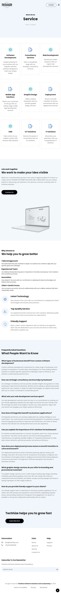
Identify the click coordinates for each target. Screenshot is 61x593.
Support (50, 542)
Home (27, 25)
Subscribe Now (14, 521)
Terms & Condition (20, 587)
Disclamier (43, 587)
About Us (35, 546)
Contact (51, 5)
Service (34, 549)
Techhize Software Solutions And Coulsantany (34, 584)
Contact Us (9, 192)
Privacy (49, 546)
